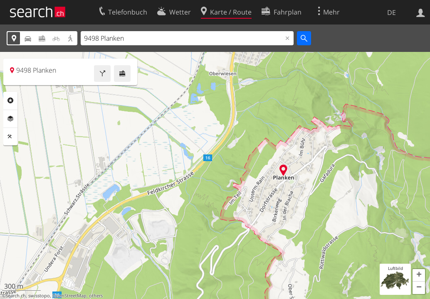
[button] (419, 275)
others (96, 296)
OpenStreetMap (69, 296)
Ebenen (10, 118)
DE (391, 12)
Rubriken (10, 100)
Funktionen (10, 136)
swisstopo (39, 296)
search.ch (16, 296)
